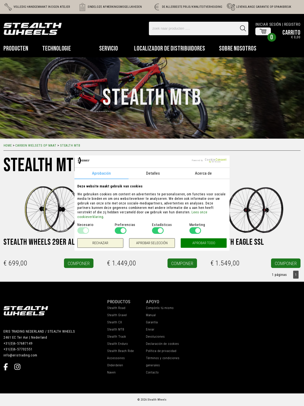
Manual (151, 315)
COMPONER (79, 263)
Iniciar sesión (268, 24)
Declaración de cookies (162, 344)
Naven (111, 372)
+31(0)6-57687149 (17, 343)
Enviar (150, 329)
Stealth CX (114, 322)
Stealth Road (116, 308)
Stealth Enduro (117, 344)
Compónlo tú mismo (160, 308)
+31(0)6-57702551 (17, 349)
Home (7, 145)
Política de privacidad (161, 351)
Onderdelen (115, 365)
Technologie (56, 48)
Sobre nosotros (237, 48)
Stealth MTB (115, 329)
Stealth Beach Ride (120, 351)
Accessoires (116, 358)
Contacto (152, 372)
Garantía (152, 322)
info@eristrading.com (20, 355)
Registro (292, 24)
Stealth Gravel (117, 315)
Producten (15, 48)
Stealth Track (116, 336)
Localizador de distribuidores (169, 48)
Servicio (108, 48)
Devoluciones (155, 336)
